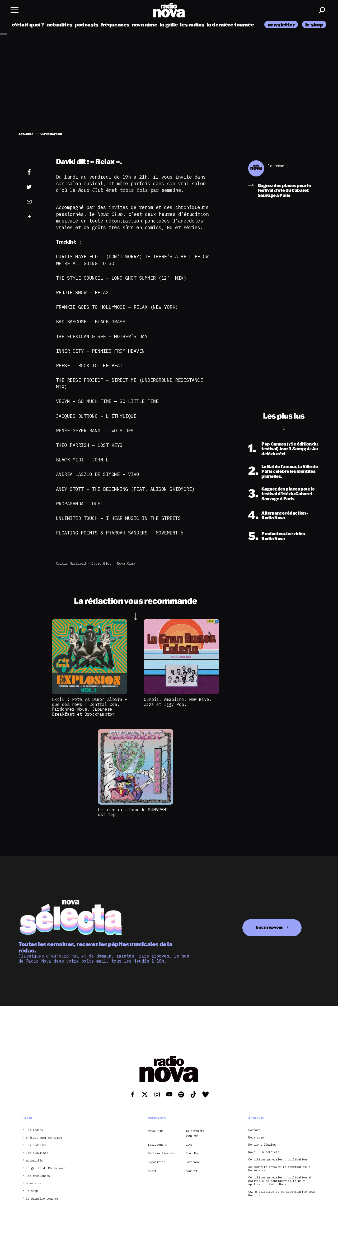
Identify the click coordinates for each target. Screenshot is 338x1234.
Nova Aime (155, 1131)
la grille (169, 24)
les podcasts (36, 1145)
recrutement (157, 1144)
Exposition (156, 1162)
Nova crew (256, 1137)
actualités (59, 24)
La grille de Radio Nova (45, 1168)
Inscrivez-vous (269, 927)
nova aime (144, 24)
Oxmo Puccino (196, 1153)
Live (189, 1144)
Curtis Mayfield (71, 563)
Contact (254, 1130)
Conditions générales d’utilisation (277, 1159)
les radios (192, 24)
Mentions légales (262, 1144)
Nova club (126, 563)
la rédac (276, 166)
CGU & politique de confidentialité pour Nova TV (281, 1193)
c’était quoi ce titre (44, 1138)
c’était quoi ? (28, 24)
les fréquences (38, 1176)
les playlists (37, 1153)
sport (152, 1171)
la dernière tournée (230, 24)
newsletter (281, 24)
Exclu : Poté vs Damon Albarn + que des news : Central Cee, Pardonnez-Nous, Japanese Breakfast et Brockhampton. (89, 706)
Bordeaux (192, 1162)
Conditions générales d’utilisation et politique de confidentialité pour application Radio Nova (280, 1181)
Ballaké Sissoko (161, 1153)
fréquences (115, 24)
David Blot (101, 563)
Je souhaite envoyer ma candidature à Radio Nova (279, 1168)
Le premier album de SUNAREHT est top (133, 812)
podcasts (86, 24)
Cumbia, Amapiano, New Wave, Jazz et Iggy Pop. (178, 702)
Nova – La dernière (263, 1152)
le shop (314, 24)
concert (192, 1171)
